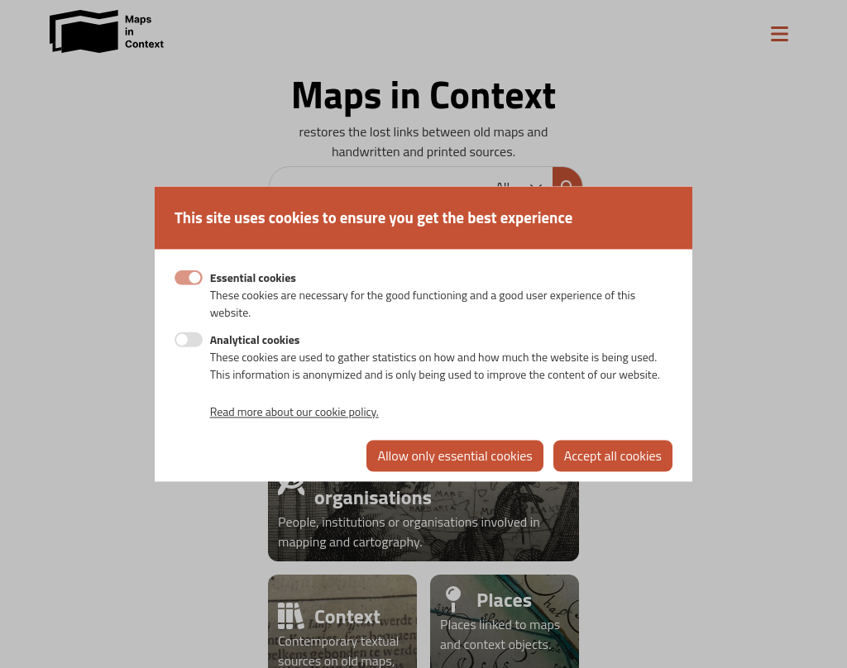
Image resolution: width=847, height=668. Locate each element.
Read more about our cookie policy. (294, 412)
